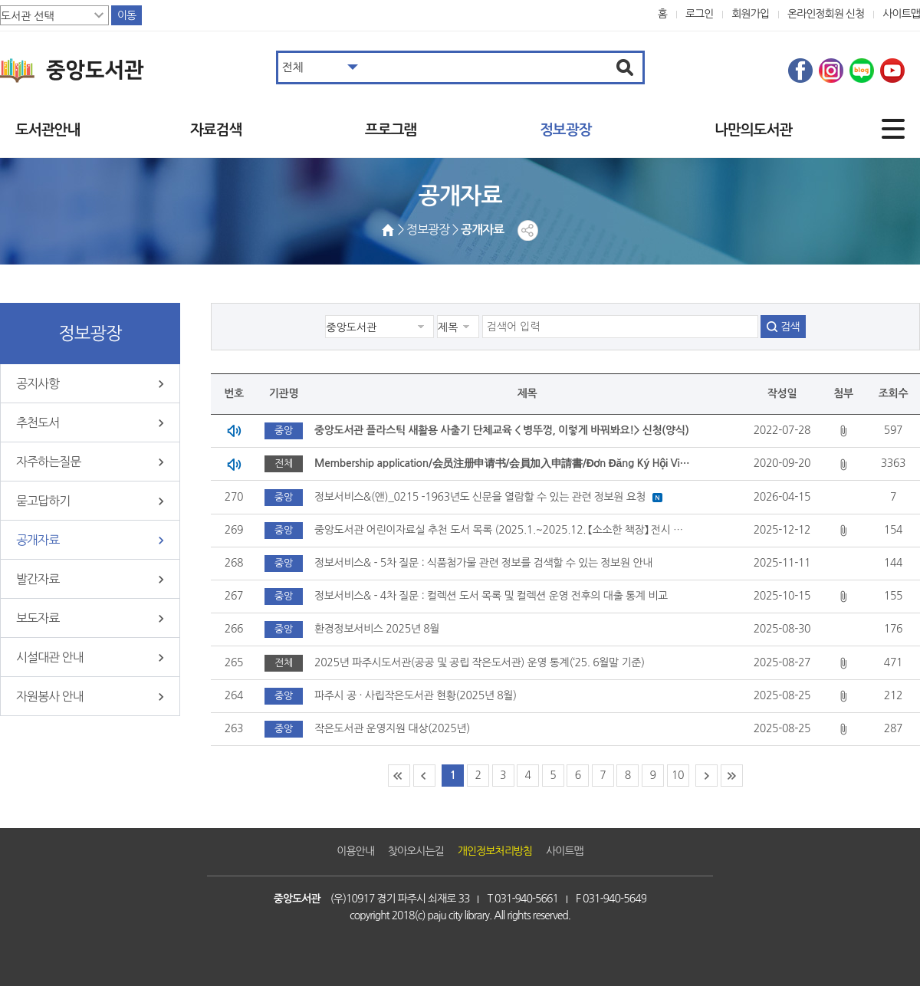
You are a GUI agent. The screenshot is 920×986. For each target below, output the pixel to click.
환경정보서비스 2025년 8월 (376, 628)
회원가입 (750, 13)
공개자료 (37, 540)
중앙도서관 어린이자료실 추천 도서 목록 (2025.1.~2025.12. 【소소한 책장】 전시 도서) (503, 529)
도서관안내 (47, 130)
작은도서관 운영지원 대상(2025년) (392, 728)
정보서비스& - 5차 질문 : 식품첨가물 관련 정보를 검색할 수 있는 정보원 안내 (483, 562)
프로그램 (390, 130)
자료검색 (216, 130)
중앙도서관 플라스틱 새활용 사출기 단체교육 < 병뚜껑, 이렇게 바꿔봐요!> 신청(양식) (501, 430)
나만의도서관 (753, 130)
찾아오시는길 (416, 851)
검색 (789, 326)
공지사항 (37, 383)
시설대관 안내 (50, 657)
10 (678, 775)
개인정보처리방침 (495, 851)
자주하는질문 (48, 461)
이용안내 (355, 851)
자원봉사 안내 (50, 696)
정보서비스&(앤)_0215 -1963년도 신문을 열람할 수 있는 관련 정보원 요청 (480, 496)
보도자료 (37, 618)
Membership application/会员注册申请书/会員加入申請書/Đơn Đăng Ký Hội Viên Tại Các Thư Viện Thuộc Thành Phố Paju (503, 463)
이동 (126, 15)
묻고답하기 (43, 501)
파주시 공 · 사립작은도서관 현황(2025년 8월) (415, 695)
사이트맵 (901, 13)
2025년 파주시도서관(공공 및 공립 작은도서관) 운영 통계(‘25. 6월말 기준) (479, 662)
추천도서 (37, 422)
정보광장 (565, 130)
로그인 (699, 13)
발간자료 (37, 579)
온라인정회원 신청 (825, 13)
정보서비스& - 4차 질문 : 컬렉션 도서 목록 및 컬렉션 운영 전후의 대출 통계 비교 (491, 595)
